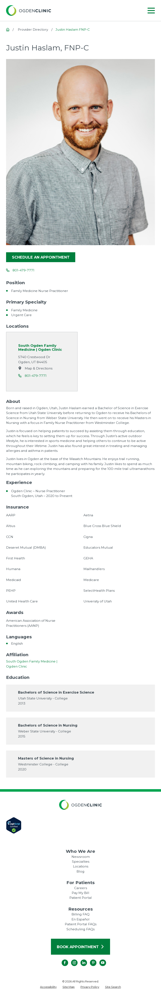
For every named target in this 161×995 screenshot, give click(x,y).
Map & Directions (38, 368)
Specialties (80, 862)
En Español (80, 919)
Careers (80, 888)
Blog (80, 871)
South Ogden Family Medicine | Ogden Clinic (40, 348)
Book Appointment (80, 947)
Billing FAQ (80, 914)
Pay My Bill (80, 893)
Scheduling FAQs (80, 929)
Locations (80, 866)
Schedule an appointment (41, 257)
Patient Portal (80, 898)
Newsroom (80, 857)
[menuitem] (48, 987)
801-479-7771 (23, 270)
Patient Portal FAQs (80, 924)
